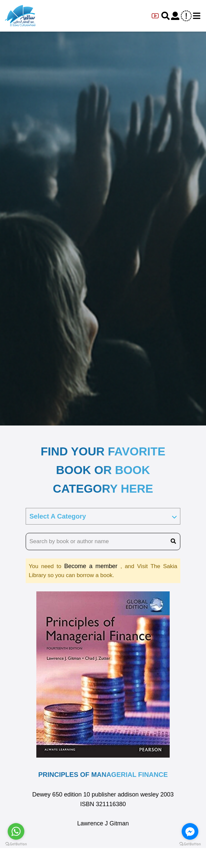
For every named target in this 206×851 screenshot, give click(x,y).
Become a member (92, 566)
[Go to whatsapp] (16, 831)
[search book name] (103, 541)
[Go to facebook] (190, 831)
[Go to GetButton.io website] (190, 844)
